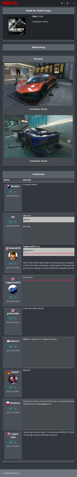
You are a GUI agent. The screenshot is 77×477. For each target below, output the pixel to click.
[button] (63, 3)
